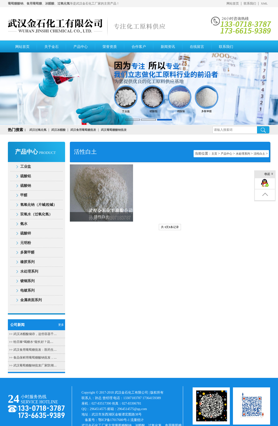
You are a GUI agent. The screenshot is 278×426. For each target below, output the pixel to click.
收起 (268, 174)
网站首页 (233, 3)
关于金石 (51, 47)
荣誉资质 (110, 47)
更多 (61, 324)
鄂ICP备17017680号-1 (113, 420)
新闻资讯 (168, 47)
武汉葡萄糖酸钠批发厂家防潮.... (35, 365)
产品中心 (80, 47)
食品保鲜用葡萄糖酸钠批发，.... (35, 357)
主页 (214, 153)
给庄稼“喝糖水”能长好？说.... (33, 342)
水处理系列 (243, 153)
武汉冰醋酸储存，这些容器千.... (35, 334)
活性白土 (259, 153)
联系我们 (250, 3)
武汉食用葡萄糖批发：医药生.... (35, 349)
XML (264, 3)
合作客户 (139, 47)
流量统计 (137, 420)
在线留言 (197, 47)
